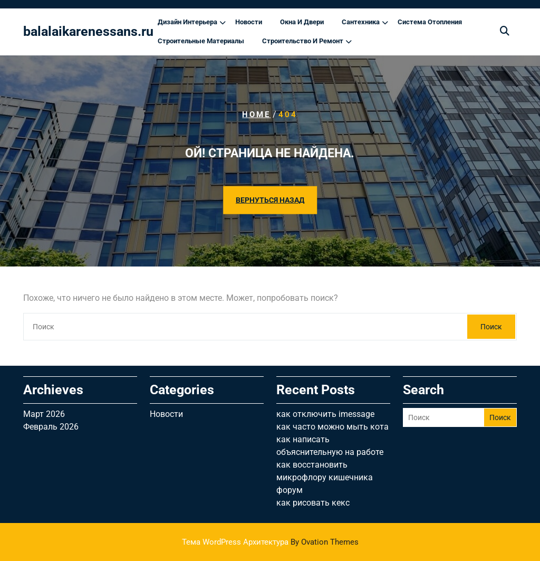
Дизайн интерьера (187, 22)
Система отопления (430, 22)
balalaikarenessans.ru (88, 31)
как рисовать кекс (313, 503)
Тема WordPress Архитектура (270, 542)
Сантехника (361, 22)
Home (256, 114)
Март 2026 (44, 414)
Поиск (491, 326)
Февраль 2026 (51, 427)
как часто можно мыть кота (332, 427)
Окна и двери (302, 22)
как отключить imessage (325, 414)
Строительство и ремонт (302, 41)
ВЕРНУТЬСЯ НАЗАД (270, 199)
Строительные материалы (201, 41)
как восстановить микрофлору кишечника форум (324, 477)
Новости (248, 22)
